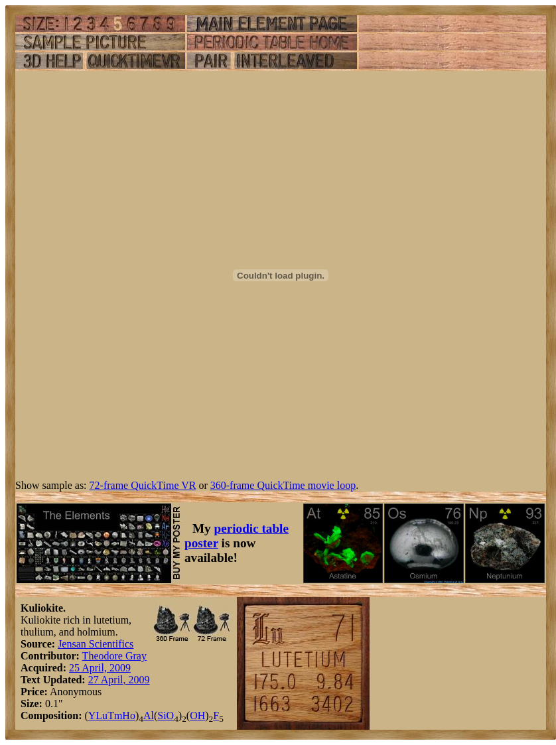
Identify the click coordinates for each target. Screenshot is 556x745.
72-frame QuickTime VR (143, 485)
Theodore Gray (114, 655)
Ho (128, 715)
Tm (114, 715)
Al (148, 715)
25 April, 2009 (100, 667)
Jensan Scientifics (95, 643)
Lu (101, 715)
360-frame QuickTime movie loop (283, 485)
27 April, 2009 (119, 679)
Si (161, 715)
